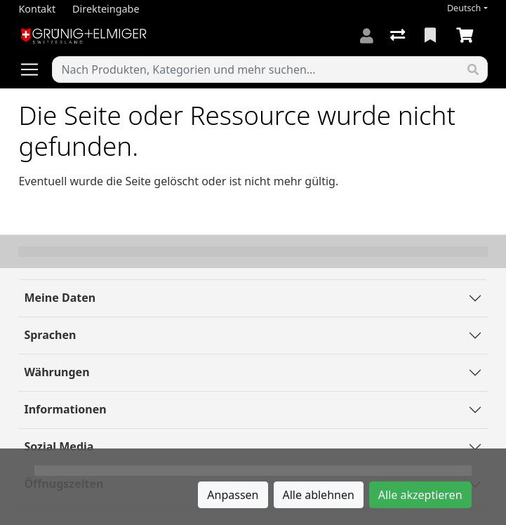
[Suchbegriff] (255, 69)
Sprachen (50, 335)
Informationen (65, 409)
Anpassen (232, 495)
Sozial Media (58, 446)
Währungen (56, 372)
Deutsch (464, 8)
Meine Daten (59, 297)
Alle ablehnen (318, 495)
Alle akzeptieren (420, 495)
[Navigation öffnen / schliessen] (35, 69)
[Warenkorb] (467, 36)
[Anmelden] (367, 36)
